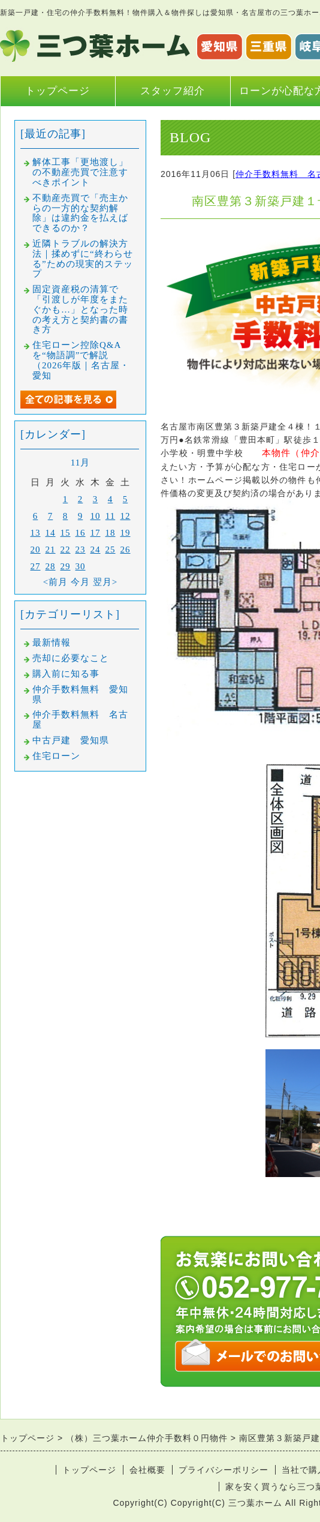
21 (51, 549)
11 (110, 516)
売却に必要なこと (70, 658)
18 (110, 533)
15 (66, 533)
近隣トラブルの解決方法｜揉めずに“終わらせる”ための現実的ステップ (82, 258)
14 (51, 533)
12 (125, 516)
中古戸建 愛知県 (70, 740)
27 (36, 566)
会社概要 (147, 1470)
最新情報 (51, 642)
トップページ (57, 91)
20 (36, 549)
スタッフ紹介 (172, 91)
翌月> (105, 582)
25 (110, 549)
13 (36, 533)
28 (51, 566)
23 (81, 549)
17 (95, 533)
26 (125, 549)
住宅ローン (56, 756)
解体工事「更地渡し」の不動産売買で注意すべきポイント (80, 172)
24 (95, 549)
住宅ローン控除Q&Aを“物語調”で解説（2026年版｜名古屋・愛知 (80, 360)
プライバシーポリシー (223, 1470)
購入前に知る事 (65, 674)
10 (95, 516)
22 (66, 549)
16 (81, 533)
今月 (80, 582)
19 (125, 533)
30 (81, 566)
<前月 (55, 582)
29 (66, 566)
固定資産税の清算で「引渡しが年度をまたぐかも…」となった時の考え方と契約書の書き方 (80, 309)
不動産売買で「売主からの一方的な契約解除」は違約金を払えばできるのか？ (80, 213)
